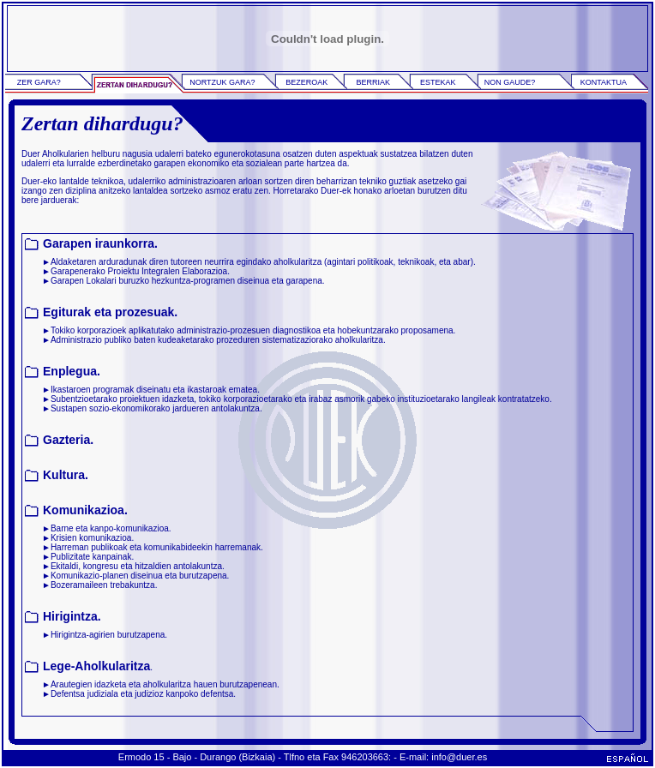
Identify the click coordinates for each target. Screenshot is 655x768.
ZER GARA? (39, 82)
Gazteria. (68, 440)
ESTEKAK (438, 82)
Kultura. (65, 475)
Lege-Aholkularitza (96, 666)
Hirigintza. (72, 616)
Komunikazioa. (85, 510)
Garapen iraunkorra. (100, 243)
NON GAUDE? (510, 82)
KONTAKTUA (603, 82)
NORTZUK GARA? (222, 82)
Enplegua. (71, 371)
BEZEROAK (306, 82)
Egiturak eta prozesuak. (110, 312)
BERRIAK (373, 82)
